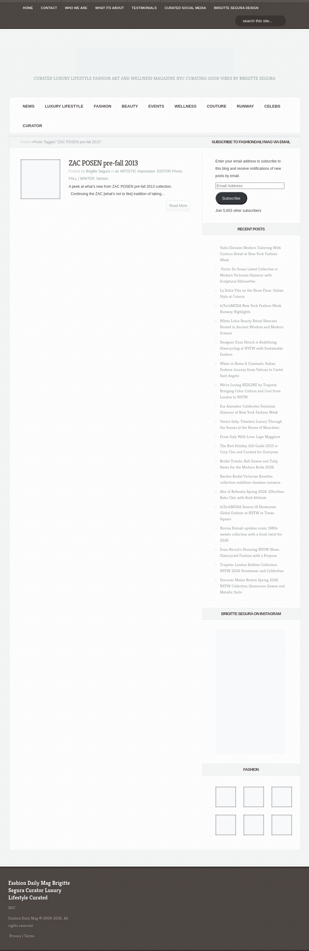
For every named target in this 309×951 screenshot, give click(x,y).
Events (156, 106)
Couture (216, 106)
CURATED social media (185, 8)
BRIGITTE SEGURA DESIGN (236, 8)
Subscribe (231, 198)
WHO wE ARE (76, 8)
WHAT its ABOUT (109, 8)
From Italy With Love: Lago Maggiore (250, 436)
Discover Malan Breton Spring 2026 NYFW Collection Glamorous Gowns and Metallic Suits (252, 586)
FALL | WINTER (82, 178)
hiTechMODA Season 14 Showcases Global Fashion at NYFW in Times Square (248, 513)
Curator (32, 125)
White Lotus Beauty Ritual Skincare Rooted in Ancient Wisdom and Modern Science (252, 327)
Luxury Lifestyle (64, 106)
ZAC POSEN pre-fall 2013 (103, 163)
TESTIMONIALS (144, 8)
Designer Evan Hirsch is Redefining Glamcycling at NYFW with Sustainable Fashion (251, 348)
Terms (29, 936)
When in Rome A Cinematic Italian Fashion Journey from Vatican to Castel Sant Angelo (251, 369)
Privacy (15, 936)
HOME (28, 8)
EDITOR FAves (169, 171)
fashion (102, 106)
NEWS (29, 106)
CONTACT (49, 8)
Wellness (185, 106)
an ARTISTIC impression (135, 171)
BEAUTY (130, 106)
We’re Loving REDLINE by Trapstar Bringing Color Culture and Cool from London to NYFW (250, 391)
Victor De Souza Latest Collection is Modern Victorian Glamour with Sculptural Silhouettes (249, 275)
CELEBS (272, 106)
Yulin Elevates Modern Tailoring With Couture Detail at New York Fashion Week (250, 253)
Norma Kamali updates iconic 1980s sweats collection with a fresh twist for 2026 (251, 534)
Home (25, 142)
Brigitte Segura (98, 171)
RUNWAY (245, 106)
